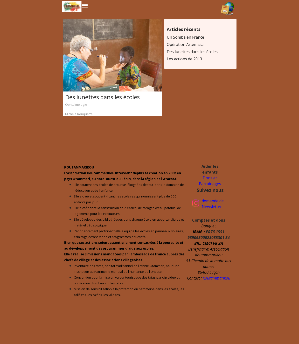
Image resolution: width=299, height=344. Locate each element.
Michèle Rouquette (79, 114)
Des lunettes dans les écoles (102, 97)
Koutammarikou (216, 278)
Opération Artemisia (185, 44)
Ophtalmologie (76, 104)
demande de (213, 201)
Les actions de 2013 (184, 59)
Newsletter (212, 206)
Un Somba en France (185, 37)
